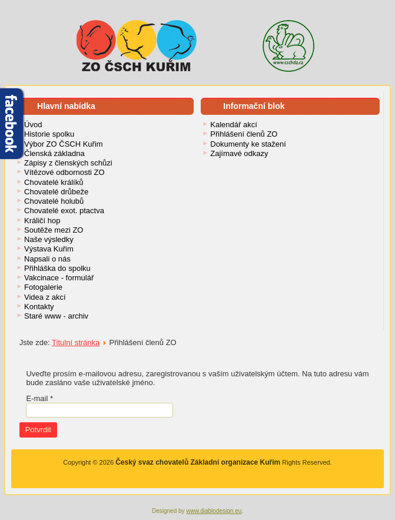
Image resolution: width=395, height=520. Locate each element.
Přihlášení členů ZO (243, 134)
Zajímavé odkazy (239, 153)
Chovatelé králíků (53, 182)
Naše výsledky (49, 239)
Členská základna (54, 153)
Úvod (33, 124)
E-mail (39, 398)
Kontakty (39, 306)
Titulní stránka (75, 342)
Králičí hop (42, 220)
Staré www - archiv (56, 316)
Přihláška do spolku (57, 268)
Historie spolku (49, 134)
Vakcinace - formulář (59, 277)
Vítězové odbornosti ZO (64, 172)
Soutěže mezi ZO (53, 230)
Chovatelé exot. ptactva (64, 210)
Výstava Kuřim (49, 248)
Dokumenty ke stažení (248, 144)
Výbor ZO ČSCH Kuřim (63, 144)
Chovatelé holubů (54, 201)
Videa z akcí (45, 297)
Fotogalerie (43, 287)
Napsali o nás (47, 258)
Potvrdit (38, 429)
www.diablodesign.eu (213, 511)
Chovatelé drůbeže (56, 191)
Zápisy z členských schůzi (68, 162)
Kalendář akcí (233, 124)
